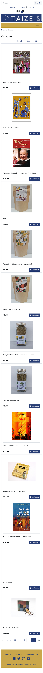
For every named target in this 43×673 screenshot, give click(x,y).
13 (29, 640)
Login (23, 7)
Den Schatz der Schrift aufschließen (17, 537)
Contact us (18, 655)
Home (3, 30)
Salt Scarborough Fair (11, 400)
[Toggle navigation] (37, 25)
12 (24, 640)
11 (19, 640)
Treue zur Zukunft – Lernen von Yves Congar (20, 173)
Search (37, 3)
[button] (21, 11)
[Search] (17, 3)
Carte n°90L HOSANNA (12, 82)
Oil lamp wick (8, 582)
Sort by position (33, 41)
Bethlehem (7, 218)
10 (15, 640)
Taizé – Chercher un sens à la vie (15, 446)
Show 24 (20, 41)
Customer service (32, 655)
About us (8, 655)
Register (31, 7)
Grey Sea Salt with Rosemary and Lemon (18, 355)
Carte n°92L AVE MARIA (12, 127)
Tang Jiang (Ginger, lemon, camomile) (17, 264)
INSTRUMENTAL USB (11, 628)
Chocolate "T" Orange (11, 309)
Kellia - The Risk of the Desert (14, 491)
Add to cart (34, 88)
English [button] (13, 7)
